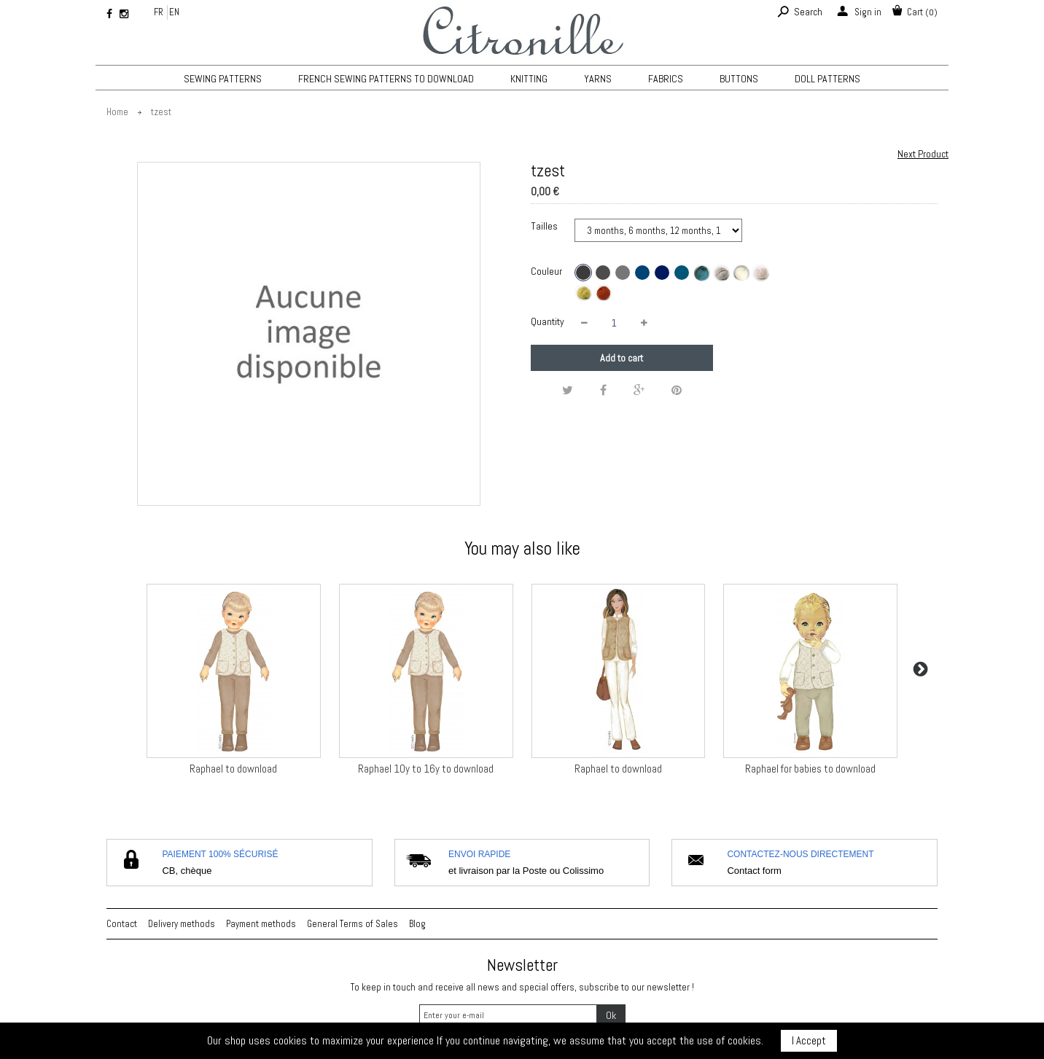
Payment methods (261, 924)
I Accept (809, 1040)
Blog (417, 924)
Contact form (754, 870)
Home (117, 112)
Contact (121, 924)
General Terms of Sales (352, 924)
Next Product (922, 153)
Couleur (547, 271)
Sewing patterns (223, 78)
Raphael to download (233, 768)
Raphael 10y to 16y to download (426, 768)
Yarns (598, 78)
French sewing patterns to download (386, 78)
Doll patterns (827, 78)
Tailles (545, 225)
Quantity (547, 321)
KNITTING (529, 78)
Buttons (739, 78)
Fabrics (665, 78)
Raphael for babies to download (810, 768)
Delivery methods (181, 924)
